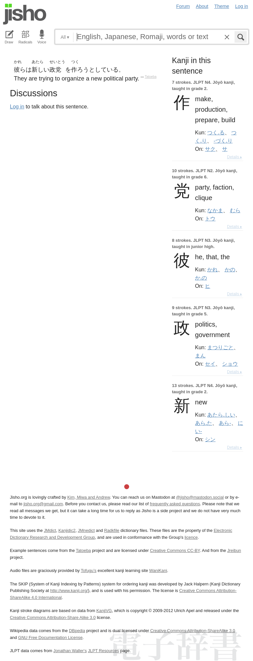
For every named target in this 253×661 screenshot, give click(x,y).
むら (235, 210)
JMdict (50, 530)
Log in (241, 6)
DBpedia (77, 630)
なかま (215, 210)
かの (230, 269)
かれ (212, 269)
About (202, 6)
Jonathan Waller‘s (70, 650)
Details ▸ (234, 157)
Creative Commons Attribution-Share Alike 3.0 (53, 617)
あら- (225, 422)
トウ (210, 218)
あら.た (203, 422)
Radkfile (111, 530)
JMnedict (86, 530)
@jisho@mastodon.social (200, 497)
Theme (221, 6)
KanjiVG (104, 610)
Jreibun (234, 550)
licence (191, 537)
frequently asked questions (175, 503)
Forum (183, 6)
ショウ (230, 363)
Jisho (24, 14)
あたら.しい (221, 414)
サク (210, 148)
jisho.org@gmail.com (43, 503)
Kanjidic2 (66, 530)
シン (210, 439)
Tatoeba (150, 77)
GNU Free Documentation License (50, 637)
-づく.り (222, 140)
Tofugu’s (88, 570)
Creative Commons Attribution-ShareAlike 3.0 (192, 630)
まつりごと (220, 347)
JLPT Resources (103, 650)
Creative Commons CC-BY (175, 550)
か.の (201, 277)
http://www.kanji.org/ (69, 590)
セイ (210, 363)
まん (200, 355)
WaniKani (158, 570)
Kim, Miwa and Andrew (88, 497)
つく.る (215, 132)
